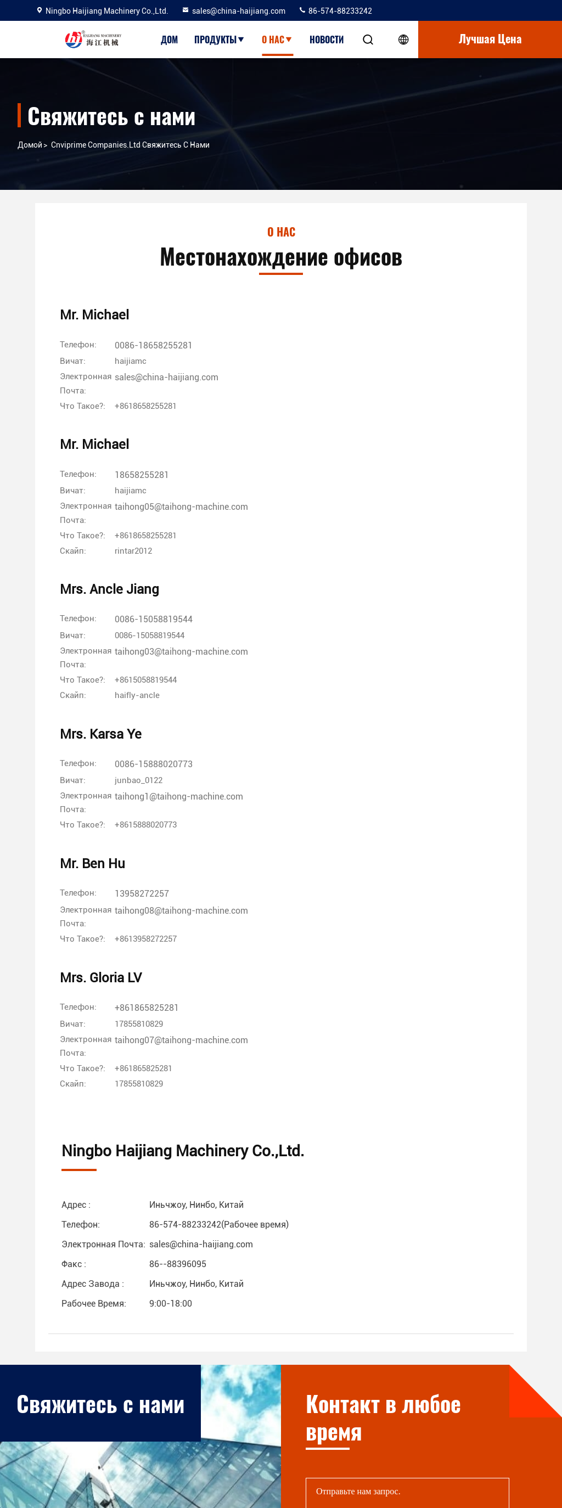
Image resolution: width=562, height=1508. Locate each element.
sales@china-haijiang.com (233, 11)
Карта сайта (178, 1407)
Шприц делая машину (309, 1453)
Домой (30, 144)
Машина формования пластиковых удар (343, 1433)
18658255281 (301, 348)
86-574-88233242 (335, 11)
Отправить (480, 1099)
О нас (277, 39)
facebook (446, 1402)
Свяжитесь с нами (188, 1387)
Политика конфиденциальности (196, 1433)
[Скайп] (295, 425)
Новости (327, 39)
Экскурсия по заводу (194, 1347)
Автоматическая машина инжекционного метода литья (344, 1335)
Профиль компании (192, 1328)
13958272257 (301, 524)
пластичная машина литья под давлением (346, 1361)
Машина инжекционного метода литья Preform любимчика (339, 1387)
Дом (169, 39)
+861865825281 (460, 524)
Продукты (219, 39)
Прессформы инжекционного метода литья (348, 1413)
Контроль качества (191, 1367)
